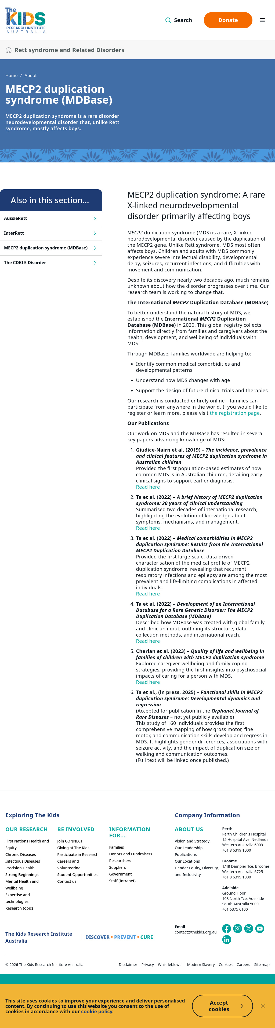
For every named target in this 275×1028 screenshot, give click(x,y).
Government (120, 874)
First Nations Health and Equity (27, 844)
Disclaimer (128, 964)
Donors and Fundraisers (130, 853)
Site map (262, 964)
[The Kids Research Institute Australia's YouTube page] (259, 928)
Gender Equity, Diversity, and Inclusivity (197, 871)
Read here (148, 487)
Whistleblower (170, 964)
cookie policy (96, 1011)
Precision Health (20, 867)
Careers (243, 964)
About (30, 75)
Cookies (226, 964)
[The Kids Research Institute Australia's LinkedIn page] (226, 939)
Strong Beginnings (22, 874)
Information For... (129, 832)
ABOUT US (189, 829)
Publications (186, 854)
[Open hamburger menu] (262, 20)
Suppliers (117, 867)
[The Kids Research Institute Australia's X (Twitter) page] (248, 928)
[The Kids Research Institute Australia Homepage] (25, 20)
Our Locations (187, 861)
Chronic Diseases (20, 854)
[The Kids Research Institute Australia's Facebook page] (226, 928)
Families (116, 847)
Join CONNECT (70, 841)
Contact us (66, 881)
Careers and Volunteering (69, 864)
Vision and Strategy (192, 841)
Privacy (147, 964)
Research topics (19, 908)
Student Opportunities (77, 874)
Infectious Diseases (22, 861)
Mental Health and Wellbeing (22, 885)
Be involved (76, 829)
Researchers (120, 860)
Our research (26, 829)
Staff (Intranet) (122, 880)
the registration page (234, 413)
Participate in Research (77, 854)
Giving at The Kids (73, 847)
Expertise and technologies (17, 898)
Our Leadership (189, 847)
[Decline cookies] (263, 1006)
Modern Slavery (201, 964)
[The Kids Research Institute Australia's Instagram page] (237, 928)
